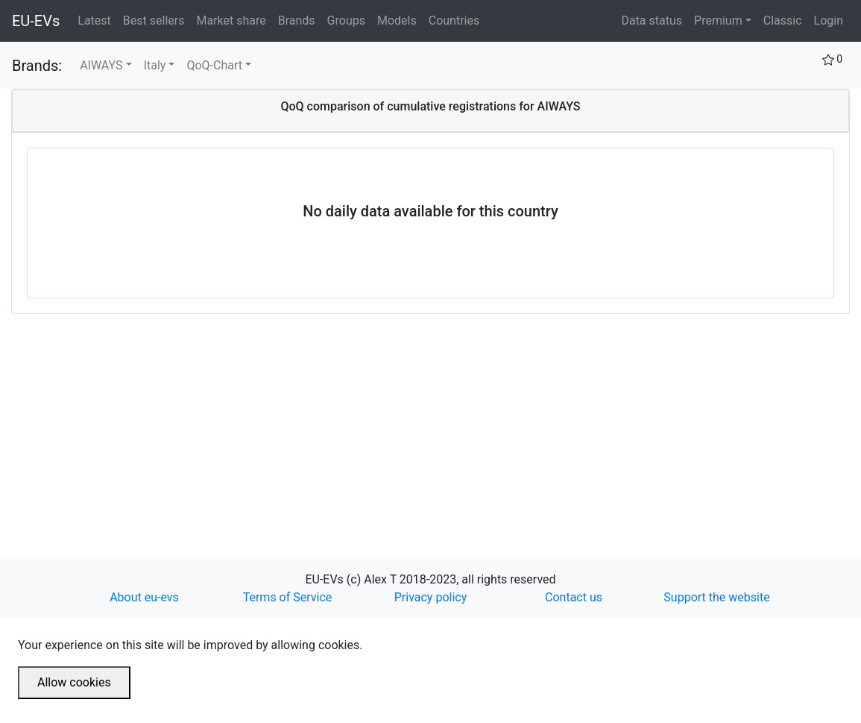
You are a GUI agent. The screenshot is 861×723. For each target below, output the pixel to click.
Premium (718, 20)
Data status (651, 20)
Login (828, 20)
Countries (454, 20)
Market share (233, 19)
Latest (97, 19)
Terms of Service (287, 597)
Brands (299, 19)
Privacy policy (430, 597)
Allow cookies (74, 682)
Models (400, 19)
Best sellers (157, 19)
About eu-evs (144, 597)
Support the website (716, 597)
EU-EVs (36, 21)
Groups (349, 19)
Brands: (37, 66)
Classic (782, 20)
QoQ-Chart (214, 65)
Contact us (573, 597)
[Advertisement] (430, 418)
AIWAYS (101, 65)
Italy (155, 65)
